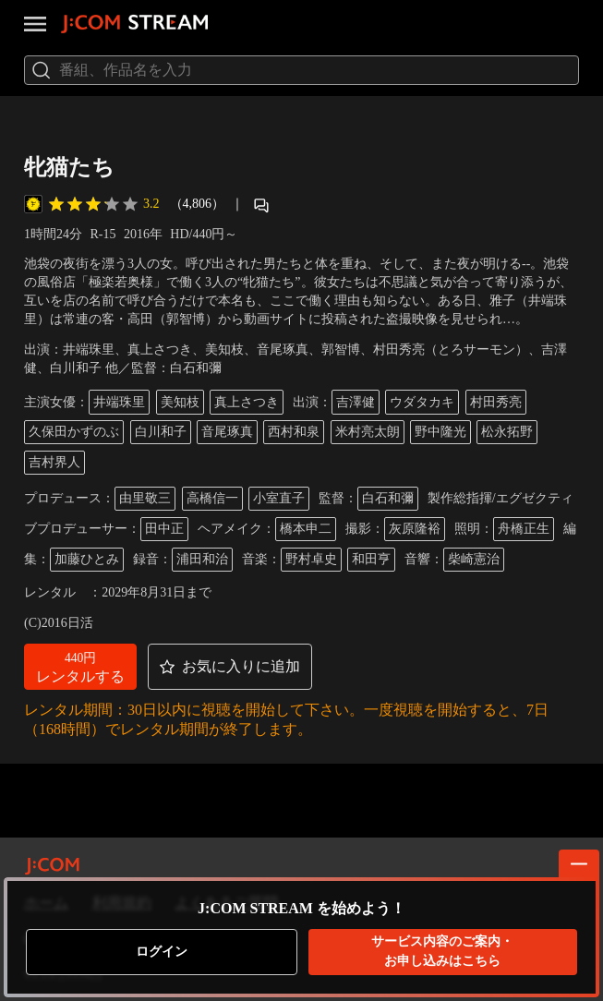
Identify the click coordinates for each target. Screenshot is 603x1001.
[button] (80, 667)
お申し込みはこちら (442, 951)
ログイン (161, 952)
